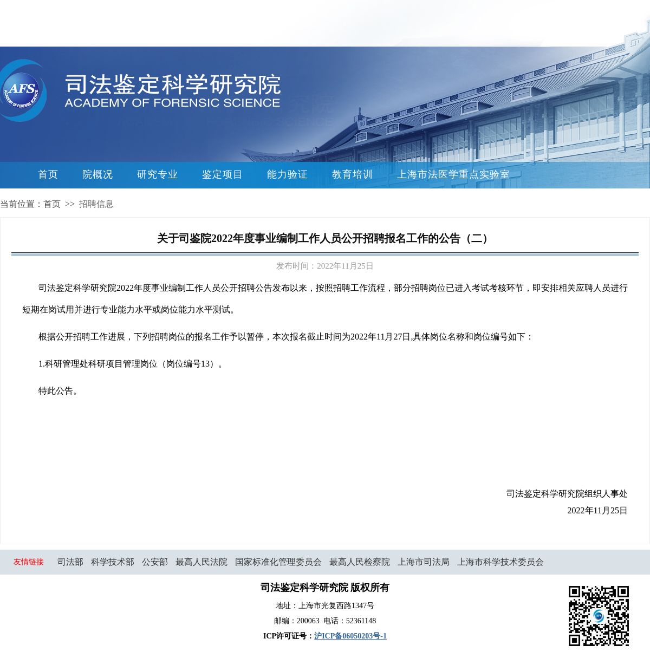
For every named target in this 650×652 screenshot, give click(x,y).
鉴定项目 (222, 174)
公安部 (155, 561)
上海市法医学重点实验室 (453, 174)
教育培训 (352, 174)
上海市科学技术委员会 (500, 561)
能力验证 (287, 174)
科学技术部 (112, 561)
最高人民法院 (201, 561)
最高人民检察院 (359, 561)
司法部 (70, 561)
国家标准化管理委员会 (278, 561)
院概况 (97, 174)
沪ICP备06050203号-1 (350, 636)
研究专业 (157, 174)
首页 (48, 174)
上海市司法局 (424, 561)
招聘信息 (96, 203)
